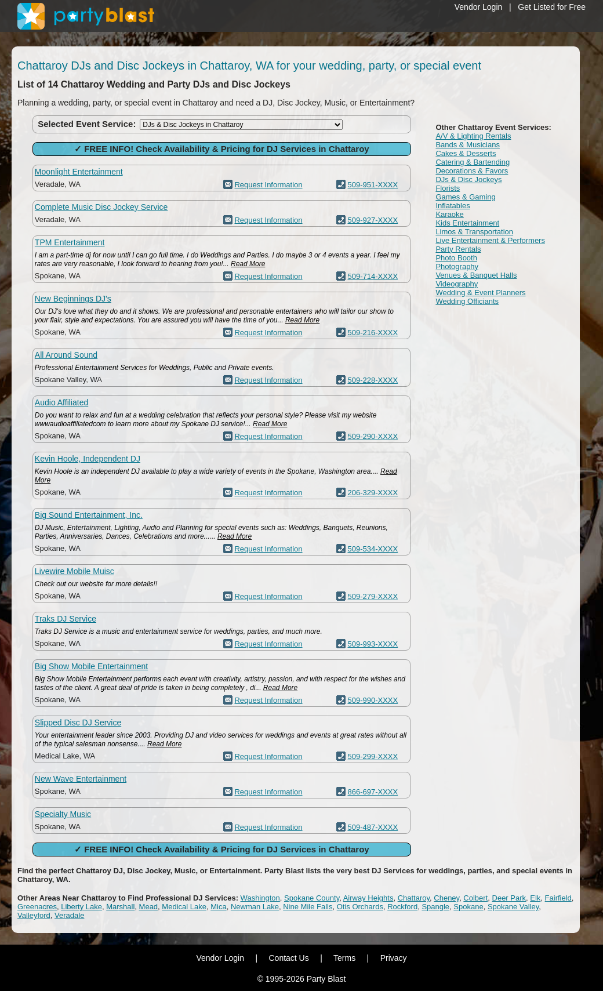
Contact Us (288, 958)
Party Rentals (458, 249)
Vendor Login (479, 7)
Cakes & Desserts (465, 153)
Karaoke (449, 214)
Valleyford (33, 915)
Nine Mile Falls (307, 906)
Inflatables (452, 205)
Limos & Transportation (474, 231)
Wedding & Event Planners (480, 292)
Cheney (446, 898)
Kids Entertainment (467, 223)
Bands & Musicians (467, 144)
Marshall (120, 906)
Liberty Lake (81, 906)
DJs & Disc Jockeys (468, 179)
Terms (344, 958)
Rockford (402, 906)
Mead (148, 906)
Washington (260, 898)
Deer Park (509, 898)
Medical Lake (184, 906)
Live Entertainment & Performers (490, 240)
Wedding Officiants (467, 301)
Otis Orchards (360, 906)
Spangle (435, 906)
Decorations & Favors (471, 170)
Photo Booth (456, 257)
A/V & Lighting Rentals (473, 136)
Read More (248, 264)
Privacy (393, 958)
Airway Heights (368, 898)
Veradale (69, 915)
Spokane (468, 906)
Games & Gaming (465, 197)
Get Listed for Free (552, 7)
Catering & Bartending (472, 162)
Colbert (475, 898)
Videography (456, 283)
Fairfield (558, 898)
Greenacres (37, 906)
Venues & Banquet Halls (476, 275)
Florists (447, 188)
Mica (218, 906)
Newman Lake (255, 906)
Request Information (268, 184)
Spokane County (311, 898)
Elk (535, 898)
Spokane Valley (513, 906)
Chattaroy (414, 898)
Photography (456, 266)
